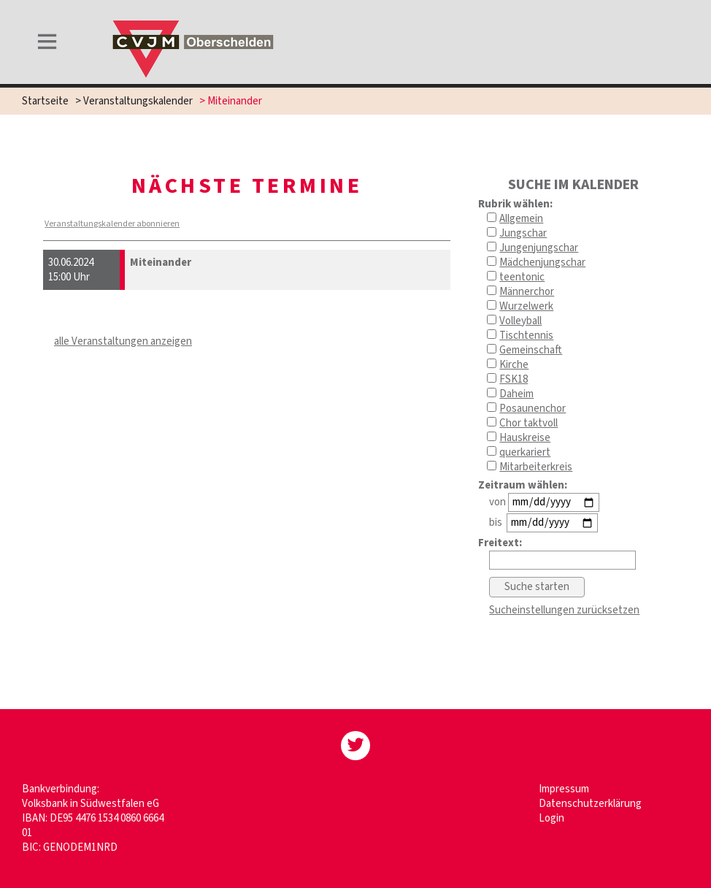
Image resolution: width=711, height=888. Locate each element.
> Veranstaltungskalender (134, 101)
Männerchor (526, 291)
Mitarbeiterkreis (535, 467)
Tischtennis (526, 335)
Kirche (514, 364)
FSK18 (513, 379)
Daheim (516, 394)
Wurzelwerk (526, 306)
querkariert (524, 452)
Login (551, 818)
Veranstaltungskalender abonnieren (112, 224)
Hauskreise (524, 437)
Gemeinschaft (530, 350)
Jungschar (523, 233)
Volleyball (520, 321)
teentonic (522, 277)
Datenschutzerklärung (590, 803)
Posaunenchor (532, 408)
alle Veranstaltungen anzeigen (123, 341)
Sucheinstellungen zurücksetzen (564, 610)
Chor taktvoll (528, 423)
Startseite (45, 101)
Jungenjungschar (538, 248)
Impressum (564, 789)
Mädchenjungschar (542, 262)
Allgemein (521, 218)
